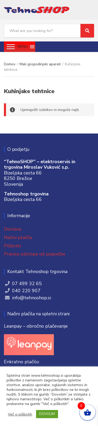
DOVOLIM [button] (47, 414)
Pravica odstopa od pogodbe (34, 254)
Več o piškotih (20, 414)
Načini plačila (18, 237)
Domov (9, 64)
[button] (23, 46)
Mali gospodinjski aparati (40, 64)
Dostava (12, 229)
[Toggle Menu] (11, 46)
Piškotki (12, 246)
